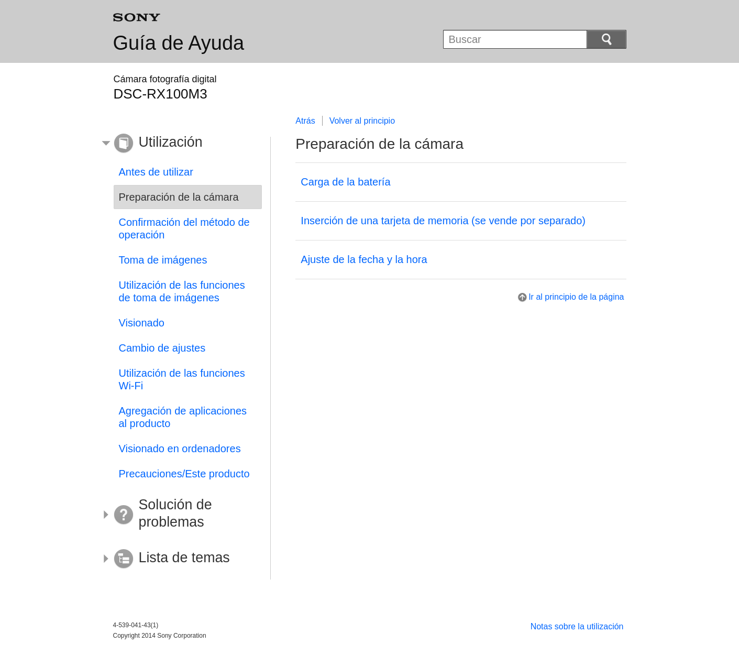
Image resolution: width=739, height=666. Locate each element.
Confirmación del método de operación (184, 228)
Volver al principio (362, 120)
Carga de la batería (345, 182)
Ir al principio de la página (576, 296)
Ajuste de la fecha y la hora (364, 259)
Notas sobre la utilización (577, 626)
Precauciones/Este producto (184, 473)
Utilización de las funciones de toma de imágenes (182, 291)
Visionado (141, 323)
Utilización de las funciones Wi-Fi (182, 379)
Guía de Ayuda (179, 43)
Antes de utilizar (156, 172)
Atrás (305, 120)
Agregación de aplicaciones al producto (183, 417)
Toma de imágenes (163, 260)
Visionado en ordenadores (180, 448)
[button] (180, 143)
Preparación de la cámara (179, 197)
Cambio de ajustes (162, 348)
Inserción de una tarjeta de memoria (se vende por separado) (443, 220)
